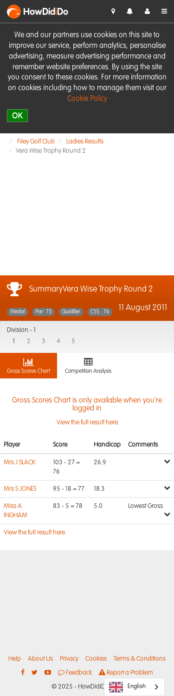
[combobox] (134, 687)
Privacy (69, 659)
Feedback (75, 672)
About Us (40, 659)
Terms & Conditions (140, 659)
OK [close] (17, 115)
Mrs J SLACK (20, 462)
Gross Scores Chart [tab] (28, 366)
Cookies (96, 659)
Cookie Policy (87, 99)
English (127, 687)
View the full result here (87, 411)
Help (14, 659)
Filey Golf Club (36, 141)
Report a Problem (126, 672)
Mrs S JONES (20, 489)
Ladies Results (84, 141)
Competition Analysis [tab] (88, 366)
